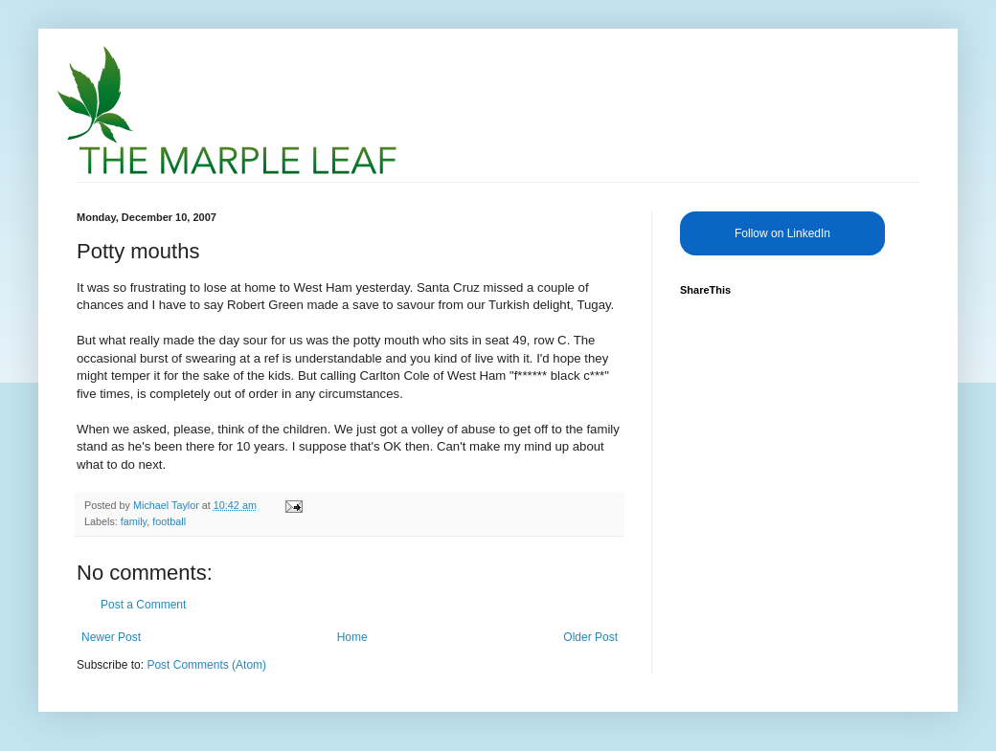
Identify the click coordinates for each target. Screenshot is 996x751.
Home (352, 637)
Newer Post (111, 637)
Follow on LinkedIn (782, 233)
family (134, 521)
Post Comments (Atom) (206, 665)
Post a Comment (143, 604)
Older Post (590, 637)
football (169, 521)
